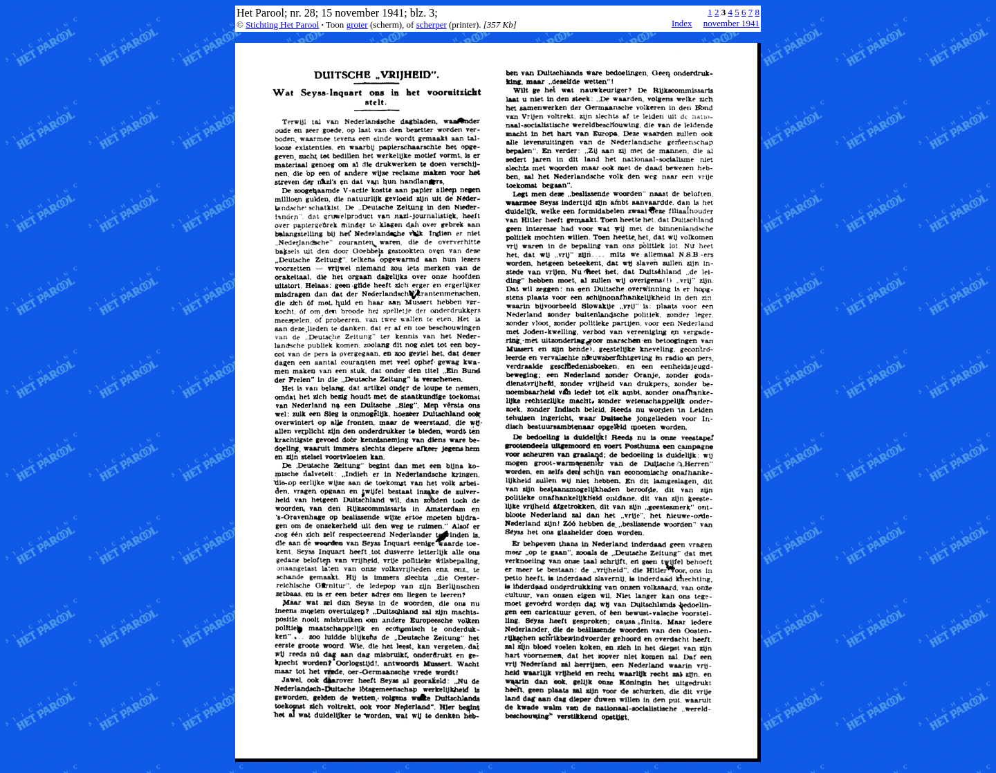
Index (682, 23)
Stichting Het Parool (282, 24)
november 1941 (731, 23)
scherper (431, 24)
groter (357, 24)
